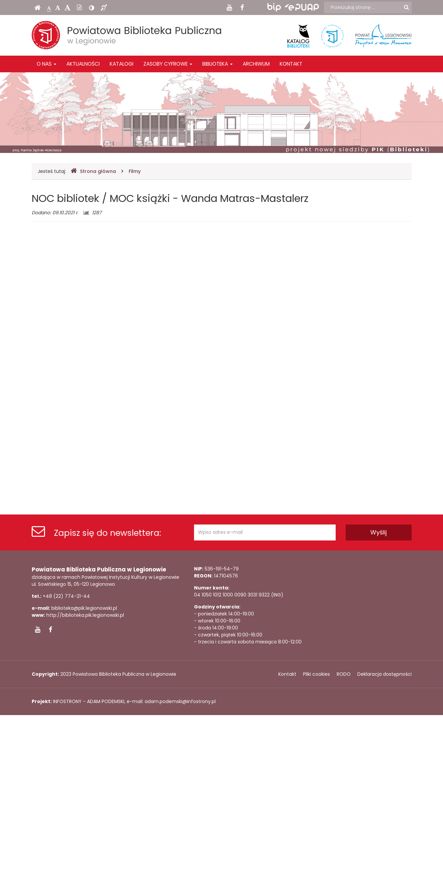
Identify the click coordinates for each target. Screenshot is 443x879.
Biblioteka (217, 63)
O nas (46, 63)
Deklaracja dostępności (384, 674)
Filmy (135, 171)
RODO (344, 674)
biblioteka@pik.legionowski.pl (84, 608)
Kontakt (291, 63)
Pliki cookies (316, 674)
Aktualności (83, 63)
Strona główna (93, 171)
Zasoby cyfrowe (167, 63)
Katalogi (121, 63)
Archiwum (256, 63)
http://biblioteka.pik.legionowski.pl (85, 615)
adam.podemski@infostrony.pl (180, 701)
